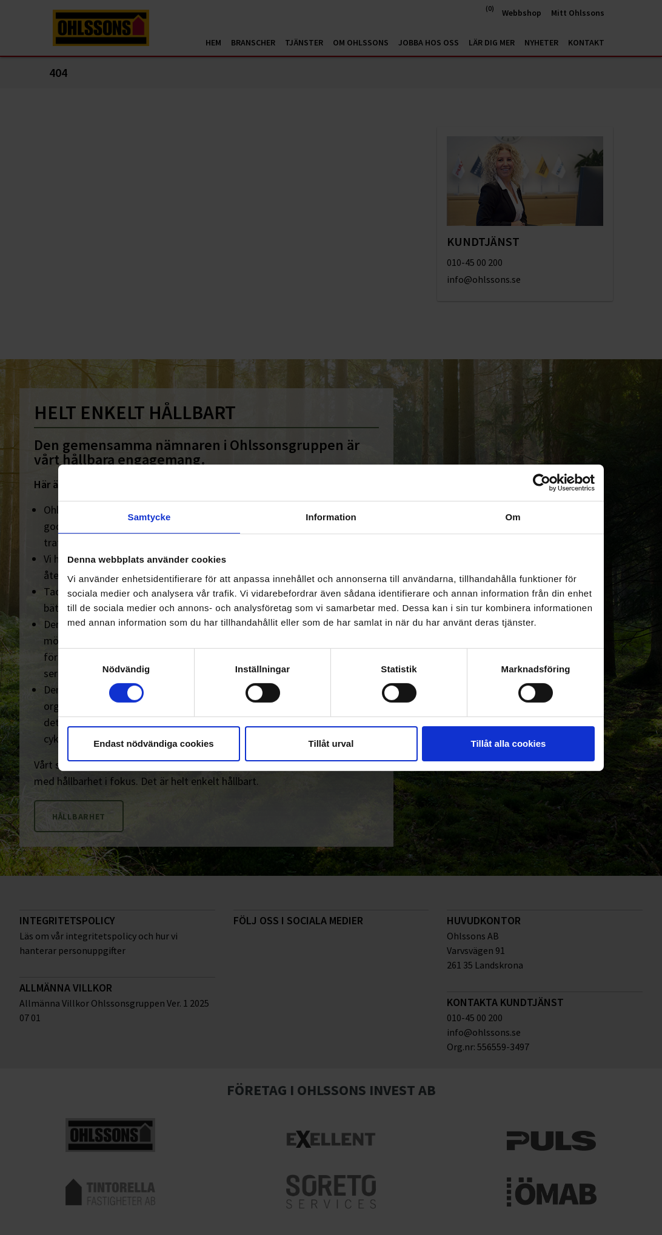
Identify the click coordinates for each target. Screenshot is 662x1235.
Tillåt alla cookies (508, 743)
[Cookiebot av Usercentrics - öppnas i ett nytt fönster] (542, 482)
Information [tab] (331, 516)
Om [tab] (512, 516)
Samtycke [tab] (149, 516)
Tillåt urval (331, 743)
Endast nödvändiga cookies (153, 743)
